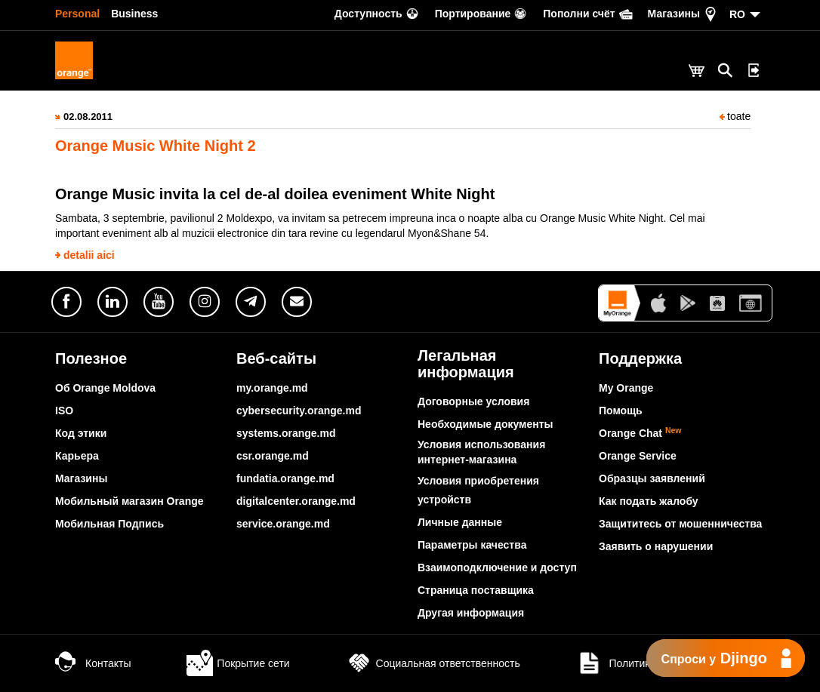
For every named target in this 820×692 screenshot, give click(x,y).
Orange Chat (640, 433)
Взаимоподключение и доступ (497, 567)
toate (735, 116)
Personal (77, 14)
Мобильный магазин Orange (129, 501)
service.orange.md (283, 524)
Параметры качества (472, 545)
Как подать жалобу (648, 501)
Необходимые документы (485, 424)
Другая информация (471, 613)
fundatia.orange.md (285, 478)
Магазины (81, 478)
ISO (64, 410)
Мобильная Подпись (109, 524)
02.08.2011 (88, 116)
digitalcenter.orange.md (296, 501)
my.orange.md (272, 388)
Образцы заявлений (652, 478)
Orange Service (638, 456)
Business (134, 14)
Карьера (77, 456)
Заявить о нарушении (656, 546)
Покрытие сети (238, 663)
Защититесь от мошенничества (680, 524)
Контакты (93, 663)
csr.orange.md (272, 456)
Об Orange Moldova (105, 388)
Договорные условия (473, 401)
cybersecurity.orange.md (298, 410)
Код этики (80, 433)
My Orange (626, 388)
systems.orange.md (286, 433)
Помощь (621, 410)
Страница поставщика (476, 590)
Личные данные (460, 522)
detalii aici (89, 255)
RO (737, 14)
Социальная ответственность (433, 663)
